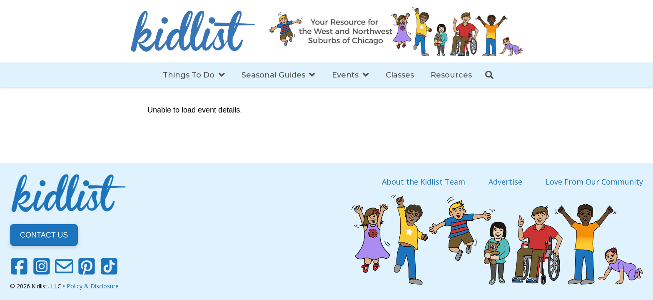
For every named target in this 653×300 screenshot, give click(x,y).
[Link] (193, 31)
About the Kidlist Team (423, 182)
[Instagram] (41, 266)
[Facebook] (19, 266)
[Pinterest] (86, 266)
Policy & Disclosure (93, 286)
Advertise (505, 182)
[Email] (64, 266)
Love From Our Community (594, 182)
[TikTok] (109, 266)
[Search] (489, 75)
